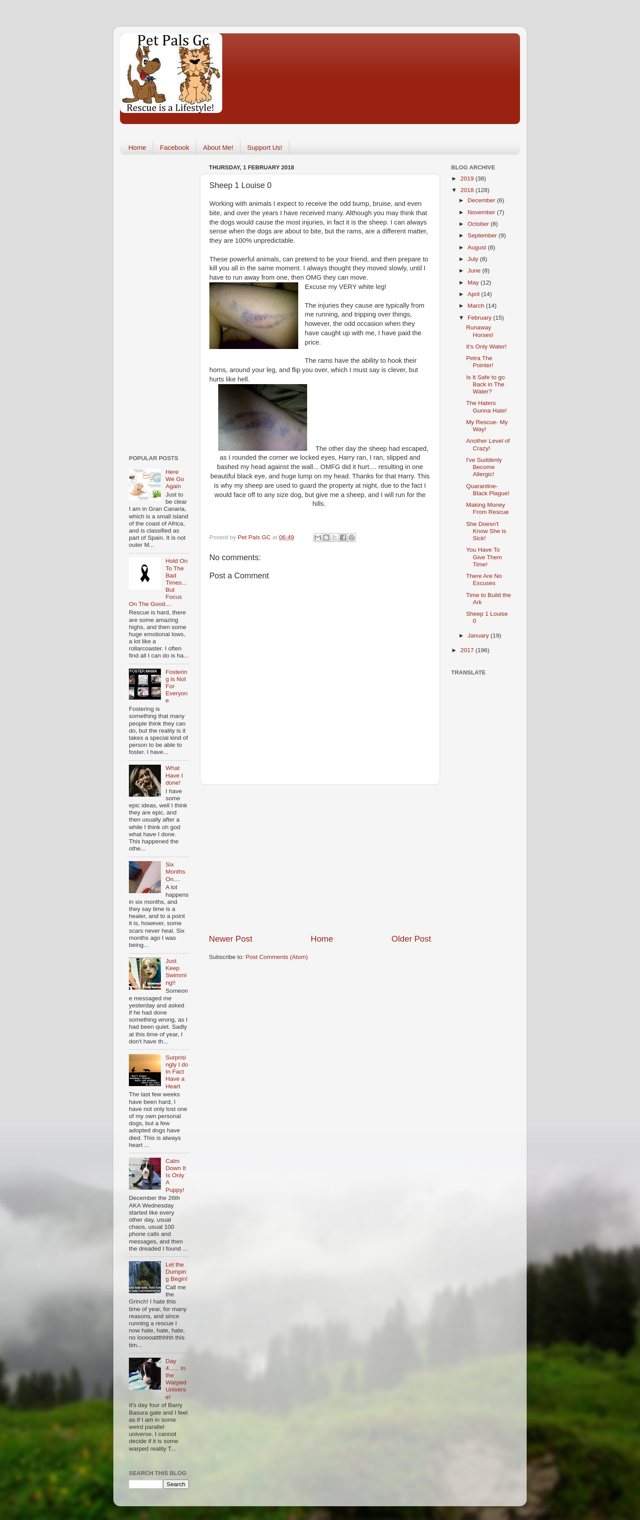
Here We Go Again (174, 479)
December (482, 200)
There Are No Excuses (484, 579)
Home (137, 147)
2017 (468, 650)
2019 (468, 178)
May (474, 282)
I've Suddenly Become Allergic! (484, 467)
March (477, 305)
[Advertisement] (320, 859)
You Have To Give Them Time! (484, 556)
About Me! (218, 147)
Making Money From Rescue (487, 508)
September (483, 235)
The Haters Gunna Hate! (486, 406)
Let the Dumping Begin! (176, 1271)
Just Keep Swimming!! (175, 972)
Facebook (174, 147)
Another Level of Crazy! (488, 444)
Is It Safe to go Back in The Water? (485, 384)
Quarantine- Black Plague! (488, 490)
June (475, 270)
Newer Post (230, 938)
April (474, 294)
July (474, 259)
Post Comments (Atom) (277, 957)
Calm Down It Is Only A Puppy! (175, 1175)
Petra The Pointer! (480, 362)
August (478, 247)
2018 (468, 190)
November (482, 212)
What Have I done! (174, 775)
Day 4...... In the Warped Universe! (175, 1379)
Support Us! (264, 147)
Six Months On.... (175, 871)
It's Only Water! (486, 346)
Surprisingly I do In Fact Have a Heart (176, 1072)
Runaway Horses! (480, 331)
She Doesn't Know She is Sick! (486, 531)
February (480, 317)
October (479, 224)
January (479, 635)
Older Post (411, 938)
